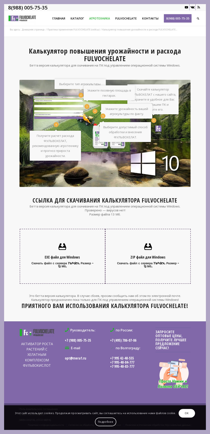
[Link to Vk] (192, 7)
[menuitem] (59, 18)
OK (186, 413)
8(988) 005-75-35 (28, 7)
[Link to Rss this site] (199, 7)
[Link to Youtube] (186, 7)
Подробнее (105, 422)
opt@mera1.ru (75, 358)
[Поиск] (198, 18)
